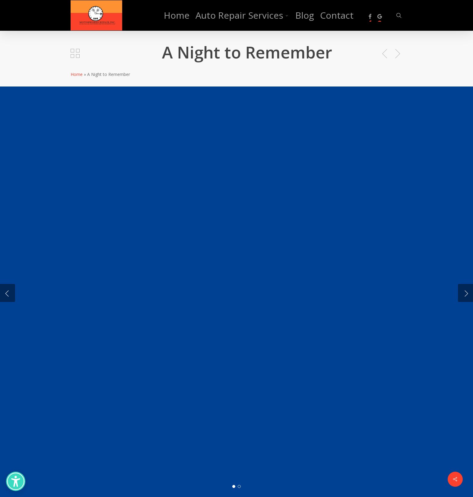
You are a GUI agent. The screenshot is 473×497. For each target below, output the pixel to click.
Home (77, 74)
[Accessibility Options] (15, 481)
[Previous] (7, 293)
